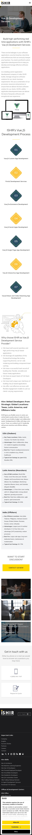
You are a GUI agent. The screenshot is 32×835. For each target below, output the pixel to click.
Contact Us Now (16, 568)
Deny (16, 831)
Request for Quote (16, 693)
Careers (3, 748)
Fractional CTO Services (8, 784)
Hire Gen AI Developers (8, 768)
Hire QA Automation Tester (9, 777)
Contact (3, 751)
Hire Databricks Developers (9, 775)
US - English (23, 714)
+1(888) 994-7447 (16, 676)
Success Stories (6, 743)
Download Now (10, 632)
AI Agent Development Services (11, 782)
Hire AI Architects (6, 763)
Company (4, 739)
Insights (3, 741)
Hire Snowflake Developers (9, 773)
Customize (16, 827)
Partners (3, 746)
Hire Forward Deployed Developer (11, 770)
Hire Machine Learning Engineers (11, 765)
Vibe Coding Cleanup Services (10, 780)
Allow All (16, 822)
